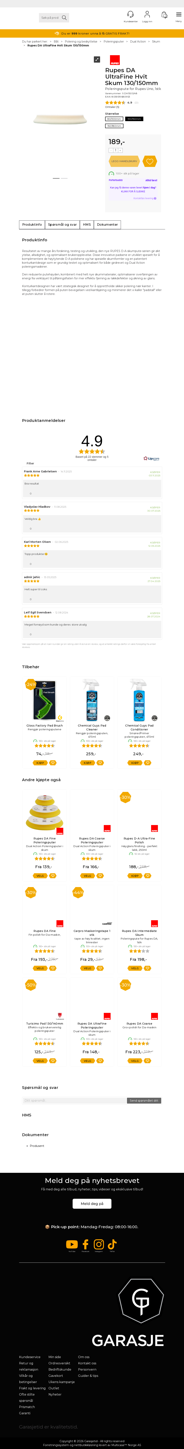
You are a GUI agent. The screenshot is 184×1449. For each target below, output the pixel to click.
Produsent (37, 1146)
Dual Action (138, 41)
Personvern (87, 1369)
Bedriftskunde (59, 1369)
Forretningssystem (56, 1445)
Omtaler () (112, 107)
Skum (156, 41)
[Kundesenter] (130, 14)
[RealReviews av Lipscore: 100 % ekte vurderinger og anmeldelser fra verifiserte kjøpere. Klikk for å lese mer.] (151, 458)
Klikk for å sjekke (133, 191)
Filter (30, 463)
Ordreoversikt (59, 1363)
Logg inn (147, 14)
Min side (54, 1357)
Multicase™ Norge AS (126, 1445)
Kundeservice (29, 1357)
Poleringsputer (114, 41)
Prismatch (27, 1407)
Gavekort (55, 1376)
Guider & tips (88, 1376)
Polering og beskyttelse (81, 41)
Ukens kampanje (61, 1382)
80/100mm (114, 118)
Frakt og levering (32, 1388)
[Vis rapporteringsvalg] (156, 492)
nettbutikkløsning (86, 1445)
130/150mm (134, 118)
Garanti (24, 1413)
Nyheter (55, 1394)
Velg (40, 875)
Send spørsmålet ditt (144, 1100)
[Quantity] (115, 150)
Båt (56, 41)
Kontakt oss (87, 1363)
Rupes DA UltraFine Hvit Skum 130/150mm (58, 45)
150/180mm (114, 125)
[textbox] (74, 1100)
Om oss (83, 1357)
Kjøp (124, 161)
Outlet (53, 1388)
